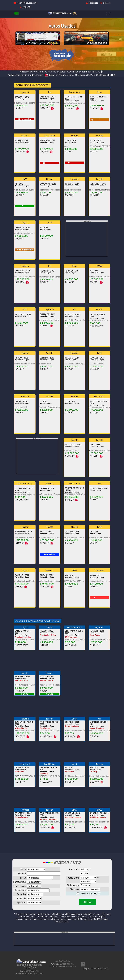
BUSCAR (87, 902)
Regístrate (92, 3)
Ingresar (105, 3)
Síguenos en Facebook (96, 968)
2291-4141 (25, 7)
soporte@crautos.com (25, 3)
